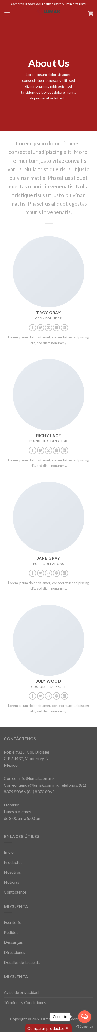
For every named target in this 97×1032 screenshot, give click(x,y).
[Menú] (7, 14)
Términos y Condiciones (25, 1002)
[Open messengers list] (84, 1016)
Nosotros (12, 871)
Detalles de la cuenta (22, 962)
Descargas (13, 942)
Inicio (9, 852)
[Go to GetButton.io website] (84, 1026)
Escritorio (12, 922)
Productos (13, 862)
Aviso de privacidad (21, 992)
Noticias (11, 882)
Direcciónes (14, 952)
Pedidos (11, 932)
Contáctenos (15, 891)
